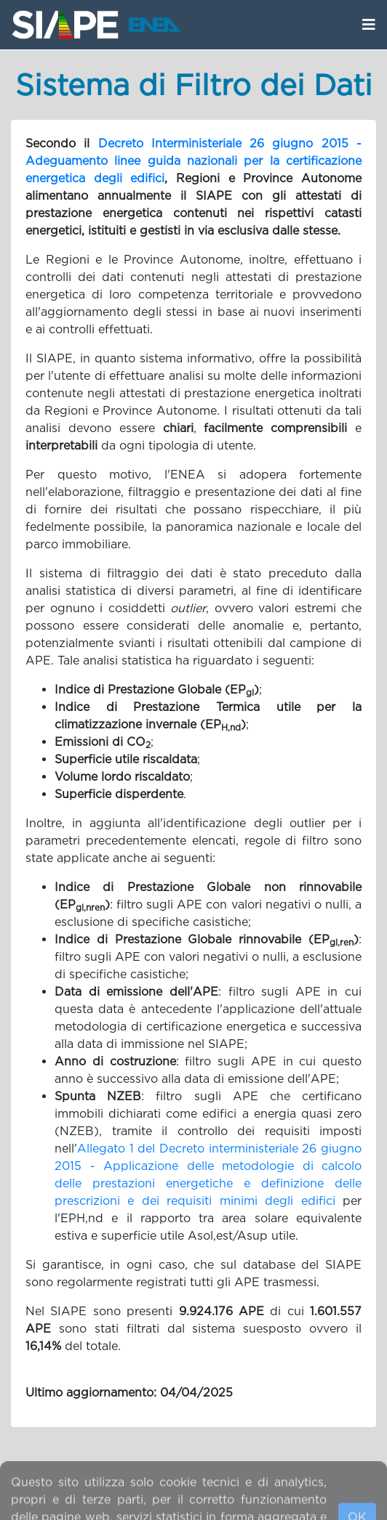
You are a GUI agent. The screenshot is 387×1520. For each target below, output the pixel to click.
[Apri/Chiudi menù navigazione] (368, 25)
